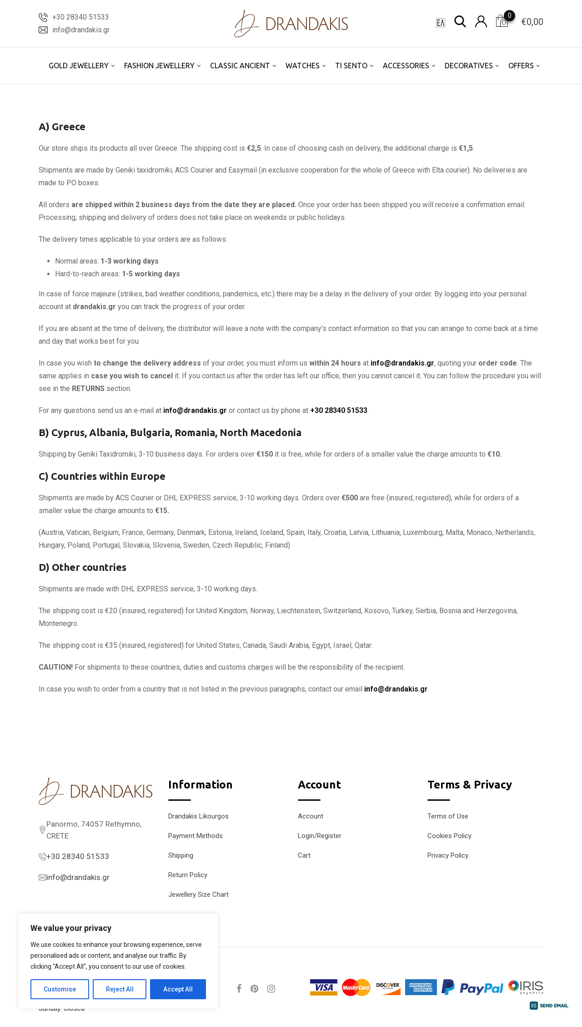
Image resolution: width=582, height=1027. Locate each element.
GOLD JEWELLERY (79, 65)
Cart (304, 855)
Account (310, 816)
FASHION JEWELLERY (159, 65)
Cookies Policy (449, 836)
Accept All (178, 989)
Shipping (180, 855)
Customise (60, 989)
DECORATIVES (469, 65)
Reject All (120, 989)
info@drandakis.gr (81, 29)
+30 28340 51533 (80, 17)
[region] (118, 961)
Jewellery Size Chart (198, 894)
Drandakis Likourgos (198, 816)
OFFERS (521, 65)
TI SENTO (351, 65)
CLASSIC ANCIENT (240, 65)
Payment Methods (195, 836)
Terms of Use (447, 816)
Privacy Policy (447, 855)
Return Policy (187, 875)
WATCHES (303, 65)
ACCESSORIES (406, 65)
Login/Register (319, 836)
